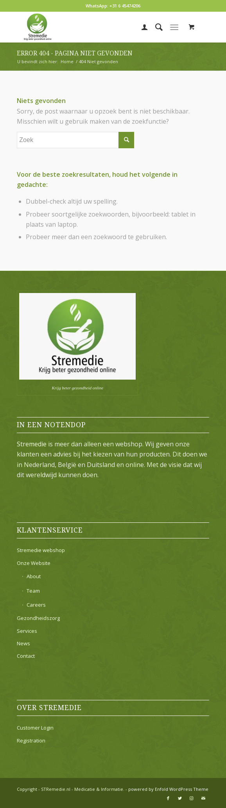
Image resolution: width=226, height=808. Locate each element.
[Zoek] (155, 27)
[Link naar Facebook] (168, 798)
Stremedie (32, 444)
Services (27, 630)
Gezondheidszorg (38, 618)
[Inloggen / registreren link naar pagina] (140, 27)
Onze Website (33, 562)
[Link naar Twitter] (180, 798)
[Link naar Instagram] (191, 798)
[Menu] (174, 27)
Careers (36, 604)
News (23, 643)
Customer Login (35, 727)
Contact (26, 655)
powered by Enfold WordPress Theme (168, 789)
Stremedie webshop (41, 550)
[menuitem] (140, 27)
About (34, 576)
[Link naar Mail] (203, 798)
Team (33, 590)
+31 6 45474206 (124, 6)
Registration (31, 740)
